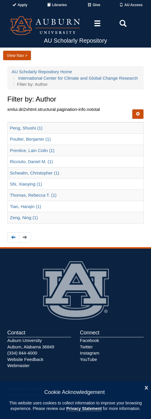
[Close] (146, 387)
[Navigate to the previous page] (13, 237)
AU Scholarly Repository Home (42, 71)
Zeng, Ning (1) (24, 217)
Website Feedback (25, 359)
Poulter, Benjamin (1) (30, 139)
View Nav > (17, 55)
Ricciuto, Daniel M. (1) (31, 161)
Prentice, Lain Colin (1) (32, 150)
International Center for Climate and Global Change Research (78, 78)
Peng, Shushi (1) (26, 127)
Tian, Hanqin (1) (25, 206)
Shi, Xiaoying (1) (26, 183)
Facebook (89, 340)
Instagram (89, 352)
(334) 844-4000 (22, 352)
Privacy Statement (83, 408)
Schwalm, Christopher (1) (34, 172)
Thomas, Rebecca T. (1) (33, 195)
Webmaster (18, 365)
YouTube (88, 359)
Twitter (86, 346)
